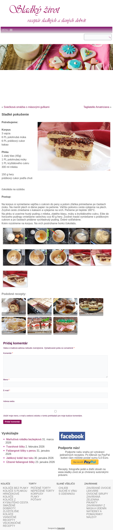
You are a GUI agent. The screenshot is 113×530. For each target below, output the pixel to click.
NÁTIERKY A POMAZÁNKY (95, 513)
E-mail (6, 390)
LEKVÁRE (92, 490)
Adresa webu (9, 401)
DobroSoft (61, 528)
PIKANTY (92, 502)
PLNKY (35, 496)
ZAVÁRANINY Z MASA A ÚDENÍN (97, 507)
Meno (6, 380)
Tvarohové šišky (15, 446)
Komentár (8, 353)
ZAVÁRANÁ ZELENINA (93, 498)
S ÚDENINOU (67, 493)
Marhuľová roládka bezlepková (23, 439)
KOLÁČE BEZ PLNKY (15, 488)
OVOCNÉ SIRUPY (97, 493)
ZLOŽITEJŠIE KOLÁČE (11, 513)
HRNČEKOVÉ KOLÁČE (11, 495)
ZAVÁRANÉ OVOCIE (99, 488)
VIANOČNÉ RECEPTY (9, 518)
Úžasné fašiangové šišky (20, 462)
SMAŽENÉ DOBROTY (9, 507)
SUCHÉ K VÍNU (68, 490)
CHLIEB (63, 488)
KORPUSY (37, 493)
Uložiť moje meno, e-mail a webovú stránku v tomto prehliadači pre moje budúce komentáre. (42, 416)
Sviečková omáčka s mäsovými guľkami (26, 107)
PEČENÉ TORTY (41, 488)
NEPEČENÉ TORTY (42, 490)
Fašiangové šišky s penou (21, 450)
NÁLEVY (92, 517)
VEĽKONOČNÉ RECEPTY (12, 524)
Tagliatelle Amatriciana (96, 107)
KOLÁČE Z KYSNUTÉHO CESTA (15, 501)
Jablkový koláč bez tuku (19, 458)
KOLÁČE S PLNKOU (15, 490)
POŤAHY (36, 499)
